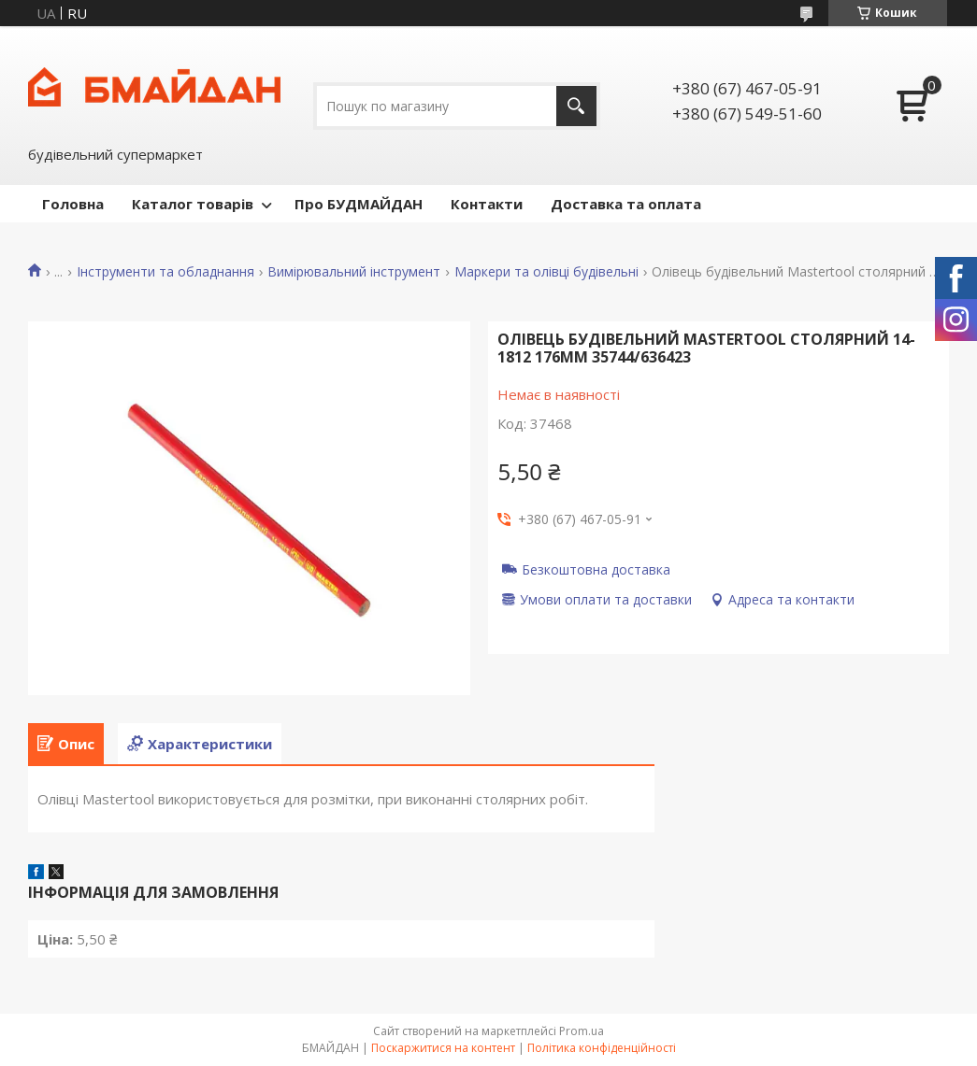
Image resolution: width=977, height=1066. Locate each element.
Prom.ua (581, 1031)
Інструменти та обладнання (165, 271)
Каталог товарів (192, 203)
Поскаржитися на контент (443, 1048)
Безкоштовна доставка (596, 569)
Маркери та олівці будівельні (546, 271)
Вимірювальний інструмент (353, 271)
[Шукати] (576, 106)
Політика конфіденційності (601, 1048)
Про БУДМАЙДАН (359, 203)
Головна (73, 203)
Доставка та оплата (626, 203)
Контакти (487, 203)
